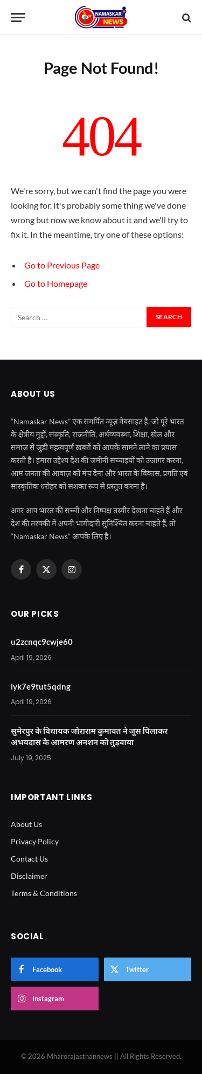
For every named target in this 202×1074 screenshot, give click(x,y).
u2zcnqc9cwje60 (42, 641)
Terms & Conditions (44, 893)
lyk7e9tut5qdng (41, 686)
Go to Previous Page (62, 265)
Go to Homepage (55, 283)
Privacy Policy (35, 841)
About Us (26, 824)
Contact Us (29, 858)
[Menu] (18, 17)
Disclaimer (29, 875)
